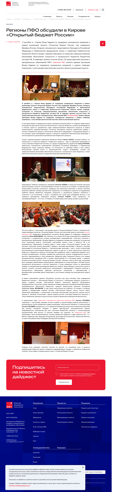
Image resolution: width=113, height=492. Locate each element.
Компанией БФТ (80, 312)
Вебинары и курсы (39, 431)
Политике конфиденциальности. (19, 485)
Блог (34, 441)
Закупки (36, 436)
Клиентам (36, 452)
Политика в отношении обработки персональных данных (89, 482)
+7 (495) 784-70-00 (64, 10)
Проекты (59, 16)
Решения (70, 16)
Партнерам (36, 457)
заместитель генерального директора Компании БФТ (56, 300)
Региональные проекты (65, 413)
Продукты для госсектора (89, 408)
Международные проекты (65, 417)
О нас (35, 408)
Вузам (35, 462)
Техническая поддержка (89, 427)
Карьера (97, 16)
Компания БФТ (59, 62)
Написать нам (93, 10)
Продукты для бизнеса (88, 413)
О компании (47, 16)
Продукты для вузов (87, 417)
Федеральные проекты (64, 408)
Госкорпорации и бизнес (65, 422)
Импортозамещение (88, 422)
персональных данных (88, 374)
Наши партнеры (38, 413)
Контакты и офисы (39, 422)
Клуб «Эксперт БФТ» (40, 427)
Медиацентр (37, 417)
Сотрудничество (84, 16)
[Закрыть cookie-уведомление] (83, 467)
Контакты (79, 10)
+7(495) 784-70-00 (12, 436)
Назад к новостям (14, 42)
